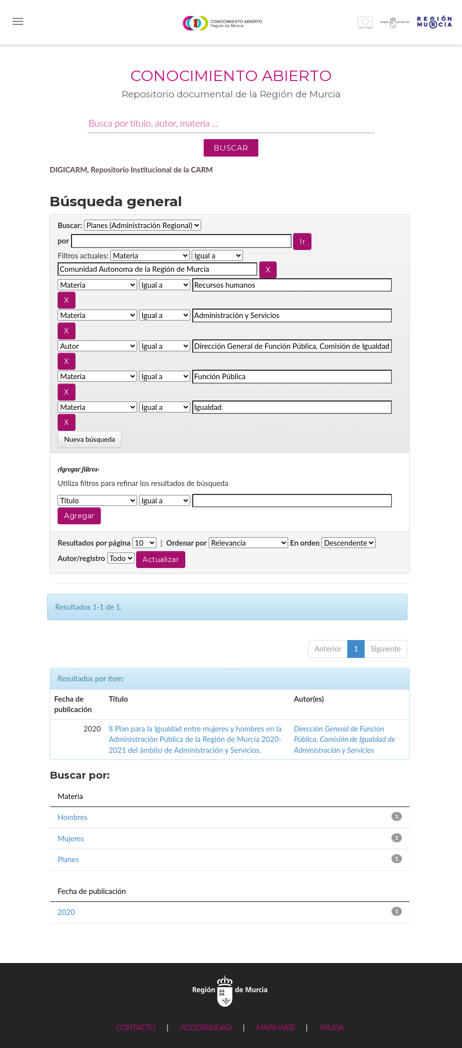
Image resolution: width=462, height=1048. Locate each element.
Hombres (72, 816)
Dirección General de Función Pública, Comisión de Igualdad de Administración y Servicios (344, 739)
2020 (66, 911)
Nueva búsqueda (89, 439)
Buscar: (70, 225)
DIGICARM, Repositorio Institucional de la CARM (131, 169)
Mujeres (71, 838)
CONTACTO (135, 1027)
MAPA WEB (275, 1027)
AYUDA (331, 1027)
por (63, 240)
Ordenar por (186, 542)
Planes (68, 859)
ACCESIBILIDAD (205, 1027)
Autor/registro (81, 558)
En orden (305, 542)
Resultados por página (94, 542)
